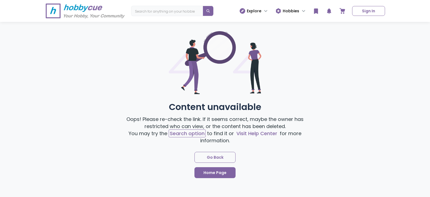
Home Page (215, 172)
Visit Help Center (256, 133)
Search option (187, 133)
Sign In (368, 11)
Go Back (215, 157)
